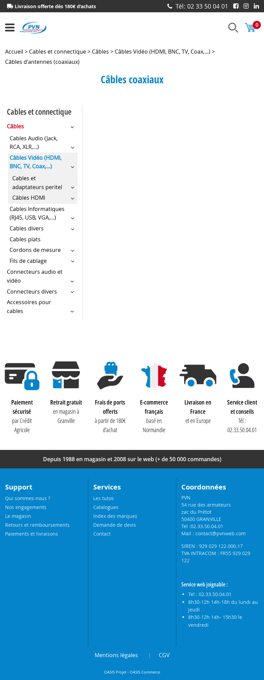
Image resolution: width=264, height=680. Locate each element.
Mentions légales (116, 655)
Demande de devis (114, 525)
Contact (102, 533)
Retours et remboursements (37, 525)
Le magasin (18, 516)
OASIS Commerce (145, 672)
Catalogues (106, 507)
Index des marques (115, 516)
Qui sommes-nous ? (27, 498)
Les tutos (103, 498)
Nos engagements (25, 507)
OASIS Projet (115, 672)
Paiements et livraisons (31, 533)
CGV (164, 655)
